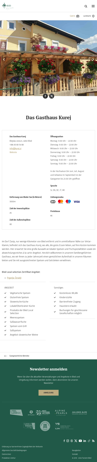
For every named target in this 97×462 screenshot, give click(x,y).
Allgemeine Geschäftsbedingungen (14, 450)
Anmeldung (49, 393)
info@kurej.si (15, 148)
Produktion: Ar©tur (9, 458)
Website (13, 152)
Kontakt (75, 454)
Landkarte (88, 16)
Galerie (74, 16)
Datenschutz (6, 454)
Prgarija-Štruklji (14, 278)
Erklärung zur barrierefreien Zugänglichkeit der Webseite (22, 447)
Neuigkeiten (76, 450)
